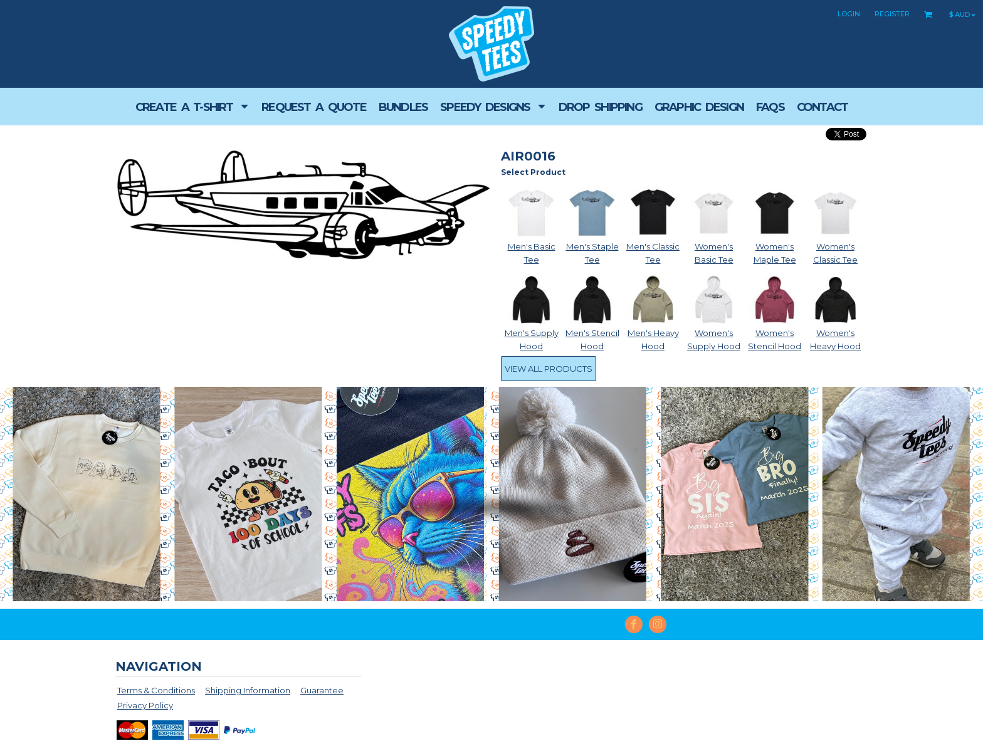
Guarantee (322, 690)
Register (892, 13)
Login (849, 13)
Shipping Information (247, 690)
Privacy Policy (145, 705)
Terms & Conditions (156, 690)
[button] (192, 106)
